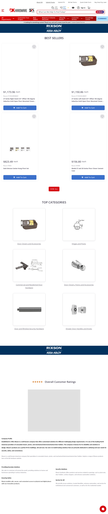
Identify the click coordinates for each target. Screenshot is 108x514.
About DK (40, 2)
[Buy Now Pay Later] (100, 2)
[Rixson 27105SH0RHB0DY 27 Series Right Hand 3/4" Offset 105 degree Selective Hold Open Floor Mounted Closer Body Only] (20, 60)
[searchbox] (71, 12)
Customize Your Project (23, 18)
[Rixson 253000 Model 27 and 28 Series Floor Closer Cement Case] (88, 130)
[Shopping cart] (89, 8)
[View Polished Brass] (17, 149)
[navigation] (77, 18)
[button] (3, 10)
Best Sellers (35, 18)
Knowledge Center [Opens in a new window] (89, 18)
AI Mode (100, 12)
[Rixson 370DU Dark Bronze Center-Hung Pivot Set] (20, 130)
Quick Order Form (85, 2)
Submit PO (61, 2)
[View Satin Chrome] (28, 149)
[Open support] (103, 509)
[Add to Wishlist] (34, 46)
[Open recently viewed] (73, 7)
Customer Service (75, 18)
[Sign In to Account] (82, 8)
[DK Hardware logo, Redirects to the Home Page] (20, 10)
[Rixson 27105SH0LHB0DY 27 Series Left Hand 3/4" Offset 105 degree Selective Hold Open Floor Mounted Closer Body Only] (88, 60)
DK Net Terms (72, 2)
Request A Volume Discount (48, 18)
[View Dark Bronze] (11, 149)
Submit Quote (50, 2)
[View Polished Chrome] (22, 149)
